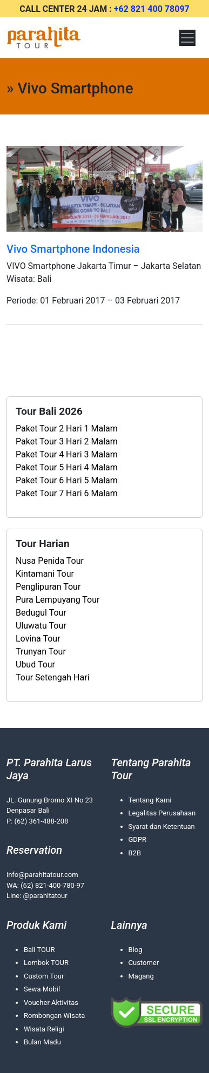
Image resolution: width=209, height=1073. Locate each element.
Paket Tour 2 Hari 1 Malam (67, 428)
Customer (144, 963)
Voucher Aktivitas (51, 1002)
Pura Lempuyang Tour (57, 600)
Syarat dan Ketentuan (162, 826)
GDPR (138, 839)
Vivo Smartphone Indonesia (73, 248)
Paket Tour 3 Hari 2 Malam (67, 441)
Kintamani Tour (45, 574)
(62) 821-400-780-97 (52, 885)
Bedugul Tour (41, 613)
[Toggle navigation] (187, 38)
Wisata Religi (44, 1029)
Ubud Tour (35, 664)
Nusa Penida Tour (50, 561)
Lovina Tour (38, 638)
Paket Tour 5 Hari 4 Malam (67, 467)
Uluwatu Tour (41, 625)
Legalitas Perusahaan (162, 813)
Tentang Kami (150, 800)
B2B (135, 853)
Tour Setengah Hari (53, 677)
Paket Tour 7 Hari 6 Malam (67, 493)
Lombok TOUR (46, 963)
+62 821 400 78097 (152, 9)
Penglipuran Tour (48, 587)
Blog (136, 950)
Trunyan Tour (41, 651)
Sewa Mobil (42, 989)
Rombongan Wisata (54, 1015)
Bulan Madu (42, 1042)
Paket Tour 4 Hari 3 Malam (67, 454)
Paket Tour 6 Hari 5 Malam (67, 480)
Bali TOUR (39, 950)
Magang (141, 976)
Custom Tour (44, 976)
